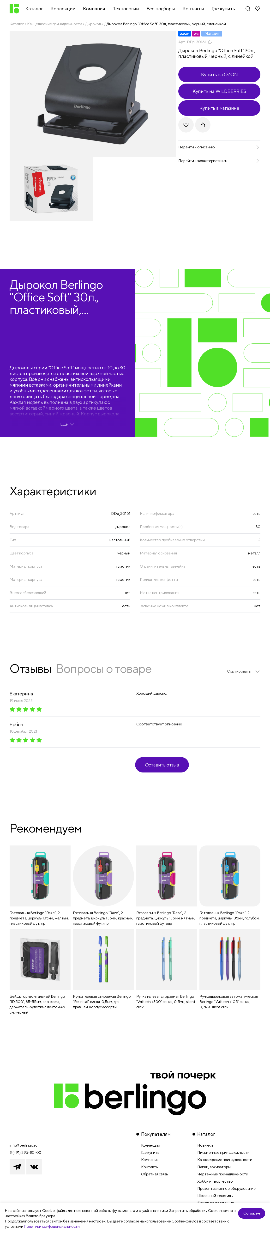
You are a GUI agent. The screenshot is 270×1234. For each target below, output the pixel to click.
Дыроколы (94, 24)
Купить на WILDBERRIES (219, 91)
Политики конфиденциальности (52, 1226)
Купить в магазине (219, 108)
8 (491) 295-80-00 (25, 1152)
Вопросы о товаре (103, 668)
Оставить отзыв (162, 764)
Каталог (17, 24)
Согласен (251, 1213)
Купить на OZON (219, 74)
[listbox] (243, 671)
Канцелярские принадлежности (54, 24)
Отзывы (30, 668)
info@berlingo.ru (23, 1145)
